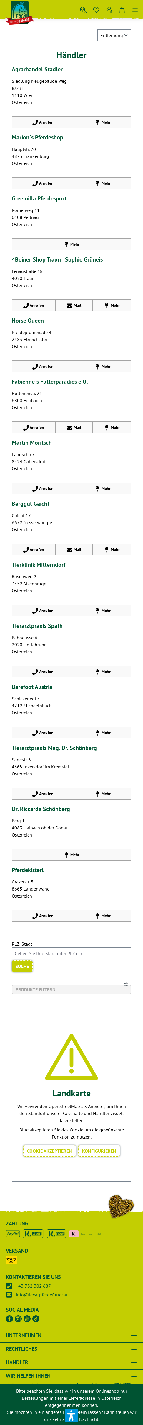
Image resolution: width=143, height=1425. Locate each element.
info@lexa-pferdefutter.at (41, 1295)
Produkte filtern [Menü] (72, 988)
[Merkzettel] (96, 9)
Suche (22, 966)
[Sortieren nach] (114, 35)
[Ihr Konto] (109, 9)
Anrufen (42, 121)
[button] (71, 1415)
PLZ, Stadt (22, 944)
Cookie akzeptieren (49, 1151)
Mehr (102, 121)
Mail (74, 304)
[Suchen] (83, 9)
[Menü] (135, 9)
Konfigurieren (99, 1151)
